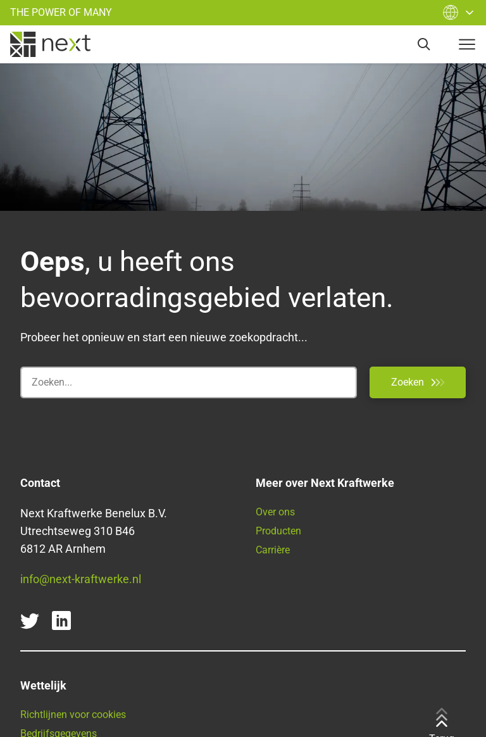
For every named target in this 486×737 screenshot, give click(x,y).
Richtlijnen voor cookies (73, 715)
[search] (424, 44)
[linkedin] (61, 620)
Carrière (273, 550)
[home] (50, 44)
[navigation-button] (467, 44)
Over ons (275, 512)
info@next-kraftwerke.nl (80, 579)
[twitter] (29, 620)
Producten (278, 531)
